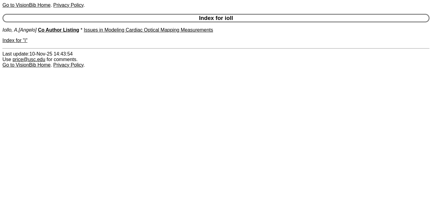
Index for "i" (15, 40)
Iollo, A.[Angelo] (19, 30)
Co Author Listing (58, 30)
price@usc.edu (29, 59)
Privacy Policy (68, 5)
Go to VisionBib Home (26, 5)
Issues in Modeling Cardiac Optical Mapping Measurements (148, 30)
